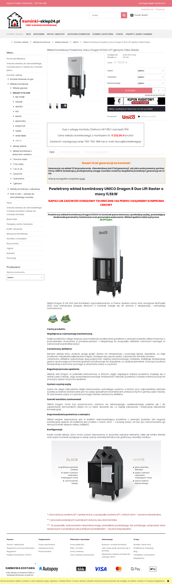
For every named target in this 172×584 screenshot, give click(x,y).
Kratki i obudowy (14, 229)
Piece (9, 202)
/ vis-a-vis (17, 169)
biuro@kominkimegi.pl (128, 141)
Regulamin (11, 551)
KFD (17, 111)
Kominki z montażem (17, 238)
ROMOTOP (20, 126)
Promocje (11, 258)
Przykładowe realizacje (144, 548)
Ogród (10, 248)
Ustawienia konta (45, 548)
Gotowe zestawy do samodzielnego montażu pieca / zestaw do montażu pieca (24, 67)
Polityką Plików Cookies (69, 581)
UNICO (18, 140)
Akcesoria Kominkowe (17, 233)
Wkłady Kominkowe (19, 84)
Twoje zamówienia (46, 544)
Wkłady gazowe (20, 88)
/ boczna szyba (20, 159)
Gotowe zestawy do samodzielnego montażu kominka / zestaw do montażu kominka (24, 211)
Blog (135, 551)
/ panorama (18, 178)
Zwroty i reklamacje (15, 544)
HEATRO (19, 106)
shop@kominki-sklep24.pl (152, 3)
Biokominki (12, 219)
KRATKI (18, 116)
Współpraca (139, 558)
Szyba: (110, 70)
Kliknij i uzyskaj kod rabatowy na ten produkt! (131, 108)
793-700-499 (92, 141)
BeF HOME (20, 97)
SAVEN (18, 131)
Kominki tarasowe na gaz (21, 79)
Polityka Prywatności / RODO (19, 555)
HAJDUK (18, 101)
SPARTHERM (20, 135)
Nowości (11, 253)
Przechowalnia (44, 551)
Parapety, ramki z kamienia (20, 224)
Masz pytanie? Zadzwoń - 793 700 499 (26, 3)
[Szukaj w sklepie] (105, 15)
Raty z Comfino (76, 548)
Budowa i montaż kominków (114, 544)
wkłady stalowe (21, 93)
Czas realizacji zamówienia (82, 555)
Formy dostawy (77, 551)
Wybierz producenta (16, 272)
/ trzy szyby (18, 164)
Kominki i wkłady (14, 75)
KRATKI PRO (20, 121)
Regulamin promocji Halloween (21, 548)
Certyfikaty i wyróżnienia (144, 555)
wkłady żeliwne (19, 146)
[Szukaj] (124, 15)
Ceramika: (112, 77)
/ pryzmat (17, 173)
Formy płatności (77, 544)
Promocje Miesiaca (16, 58)
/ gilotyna (17, 183)
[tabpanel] (106, 344)
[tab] (52, 151)
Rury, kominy (13, 243)
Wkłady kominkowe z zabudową (25, 189)
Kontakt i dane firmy (142, 544)
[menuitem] (16, 34)
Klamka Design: (114, 83)
